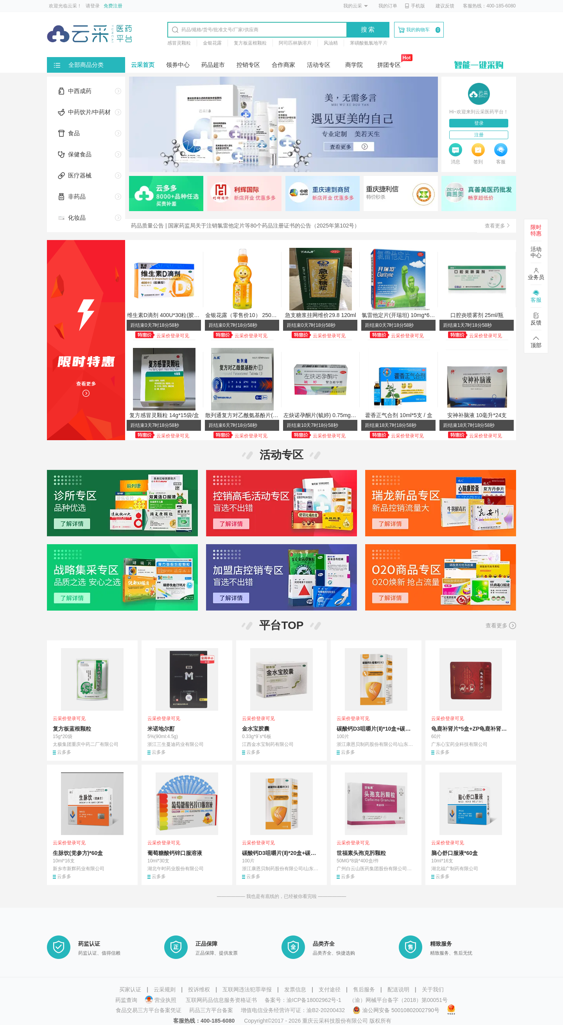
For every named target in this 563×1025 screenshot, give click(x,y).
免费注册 (113, 6)
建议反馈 (445, 6)
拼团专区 (389, 64)
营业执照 (161, 1000)
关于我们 (433, 989)
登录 (479, 123)
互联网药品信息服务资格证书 (221, 1000)
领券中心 (178, 64)
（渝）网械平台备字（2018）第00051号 (398, 1000)
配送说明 (398, 989)
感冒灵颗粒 (179, 43)
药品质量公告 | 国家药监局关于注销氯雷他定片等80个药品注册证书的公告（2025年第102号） (245, 225)
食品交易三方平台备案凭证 (148, 1010)
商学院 (354, 64)
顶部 (536, 341)
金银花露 (212, 43)
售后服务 (364, 989)
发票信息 (295, 989)
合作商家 (283, 64)
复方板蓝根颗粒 (250, 43)
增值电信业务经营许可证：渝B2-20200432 (293, 1010)
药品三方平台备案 (211, 1010)
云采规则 (165, 989)
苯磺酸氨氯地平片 (368, 43)
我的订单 (387, 6)
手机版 (415, 6)
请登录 (93, 6)
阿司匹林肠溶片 (295, 43)
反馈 (536, 319)
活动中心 (536, 252)
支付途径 (330, 989)
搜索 (368, 29)
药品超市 (213, 64)
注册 (479, 135)
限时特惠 (536, 230)
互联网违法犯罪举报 (247, 989)
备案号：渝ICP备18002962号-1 (303, 1000)
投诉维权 (199, 989)
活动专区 (318, 64)
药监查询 (126, 1000)
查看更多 (501, 625)
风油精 (331, 43)
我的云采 (352, 6)
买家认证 (130, 989)
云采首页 (142, 64)
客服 (536, 296)
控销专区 (248, 64)
